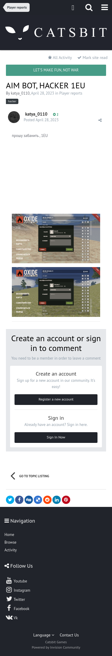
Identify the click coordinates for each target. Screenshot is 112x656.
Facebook (17, 608)
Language (43, 635)
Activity (10, 550)
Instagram (17, 589)
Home (9, 534)
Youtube (16, 580)
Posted (41, 119)
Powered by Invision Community (56, 647)
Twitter (15, 599)
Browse (10, 542)
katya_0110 (20, 93)
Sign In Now (56, 437)
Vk (11, 617)
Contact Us (69, 635)
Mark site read (92, 57)
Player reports (70, 93)
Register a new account (56, 399)
